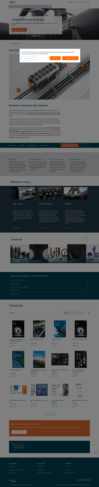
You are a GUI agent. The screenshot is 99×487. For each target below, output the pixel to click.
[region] (50, 55)
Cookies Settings (29, 58)
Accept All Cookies (70, 58)
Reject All (55, 58)
